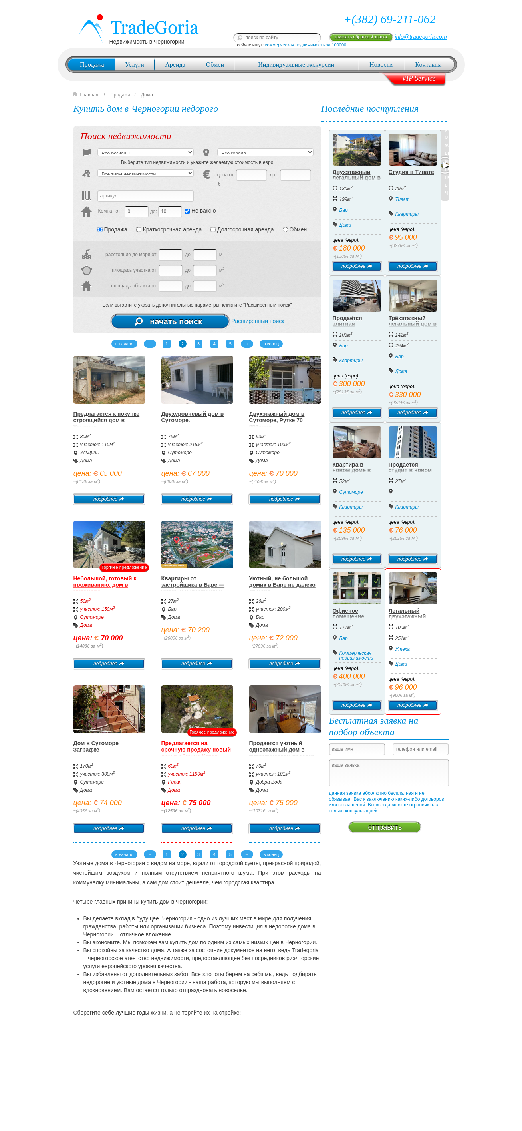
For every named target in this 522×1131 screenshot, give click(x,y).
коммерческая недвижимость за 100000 (306, 44)
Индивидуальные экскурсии (296, 64)
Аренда (175, 64)
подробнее (108, 499)
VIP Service (419, 78)
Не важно (200, 210)
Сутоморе (180, 452)
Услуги (134, 64)
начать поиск (168, 321)
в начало (124, 343)
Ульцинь (89, 452)
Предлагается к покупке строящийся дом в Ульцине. (106, 421)
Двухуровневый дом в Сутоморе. (192, 417)
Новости (381, 64)
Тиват (402, 199)
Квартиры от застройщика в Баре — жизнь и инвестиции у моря (193, 588)
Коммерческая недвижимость (356, 655)
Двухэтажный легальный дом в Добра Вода (357, 177)
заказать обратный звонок (360, 36)
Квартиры (407, 214)
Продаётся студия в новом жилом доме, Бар (412, 470)
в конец (271, 343)
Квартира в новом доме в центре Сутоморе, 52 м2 (355, 473)
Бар (172, 609)
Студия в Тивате (411, 172)
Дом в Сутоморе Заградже (96, 746)
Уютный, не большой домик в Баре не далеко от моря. (282, 585)
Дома (147, 95)
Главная (89, 95)
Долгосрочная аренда (242, 229)
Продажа (92, 64)
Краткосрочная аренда (169, 229)
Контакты (428, 64)
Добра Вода (269, 782)
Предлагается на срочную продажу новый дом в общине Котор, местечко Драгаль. (196, 753)
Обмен (215, 64)
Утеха (402, 649)
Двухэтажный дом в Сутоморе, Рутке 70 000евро (277, 421)
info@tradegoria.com (421, 37)
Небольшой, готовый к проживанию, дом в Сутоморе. (105, 585)
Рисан (175, 782)
